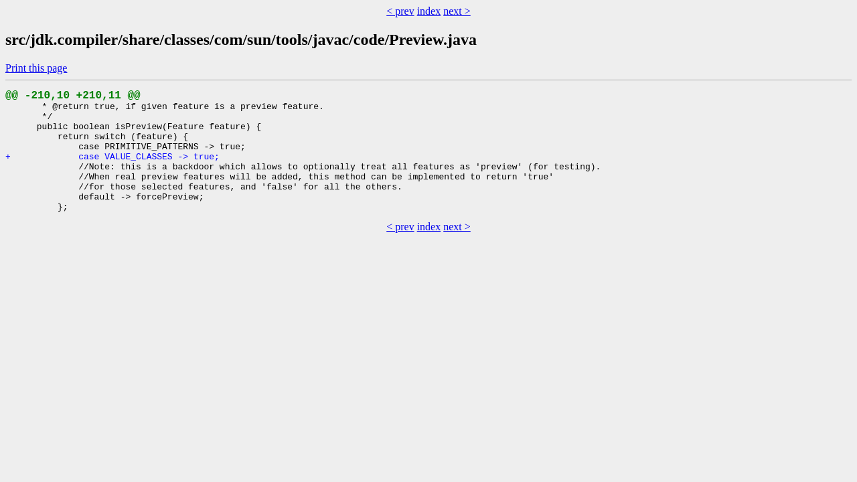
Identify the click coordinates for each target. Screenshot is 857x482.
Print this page (36, 68)
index (429, 11)
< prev (400, 11)
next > (457, 11)
